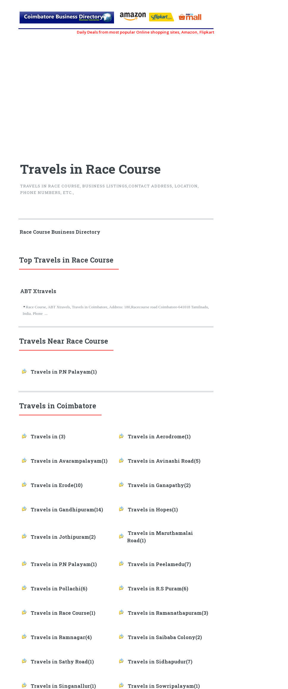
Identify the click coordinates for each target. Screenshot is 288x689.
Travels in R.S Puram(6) (158, 588)
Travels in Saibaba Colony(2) (165, 637)
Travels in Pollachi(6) (59, 588)
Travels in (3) (48, 436)
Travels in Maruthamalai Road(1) (160, 537)
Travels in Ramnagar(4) (61, 637)
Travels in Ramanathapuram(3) (168, 613)
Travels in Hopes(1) (153, 509)
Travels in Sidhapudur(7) (160, 661)
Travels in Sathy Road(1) (62, 661)
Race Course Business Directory (60, 232)
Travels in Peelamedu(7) (159, 564)
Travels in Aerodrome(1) (159, 436)
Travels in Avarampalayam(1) (69, 461)
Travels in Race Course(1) (63, 613)
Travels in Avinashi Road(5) (164, 461)
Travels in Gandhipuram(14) (67, 509)
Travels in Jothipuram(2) (63, 537)
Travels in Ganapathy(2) (159, 485)
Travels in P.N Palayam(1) (64, 372)
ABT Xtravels (38, 291)
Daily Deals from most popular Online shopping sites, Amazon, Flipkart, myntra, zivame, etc (173, 32)
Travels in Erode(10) (57, 485)
